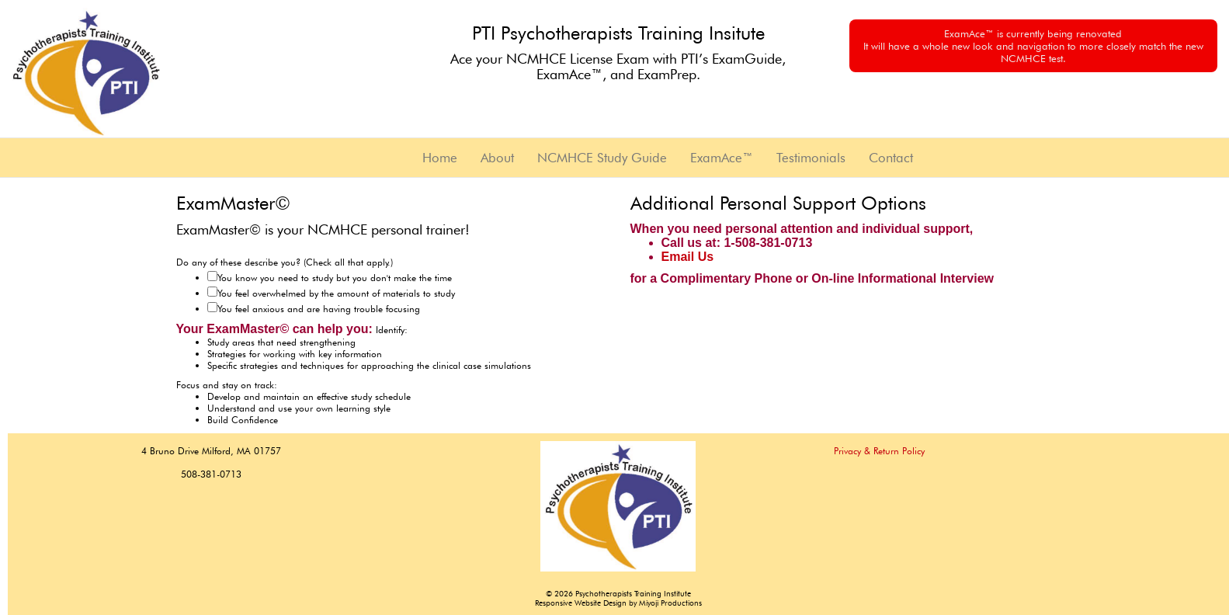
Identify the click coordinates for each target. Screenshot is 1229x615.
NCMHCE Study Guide (602, 157)
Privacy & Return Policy (879, 451)
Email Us (687, 256)
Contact (891, 157)
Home (439, 157)
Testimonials (810, 157)
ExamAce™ (721, 157)
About (497, 157)
